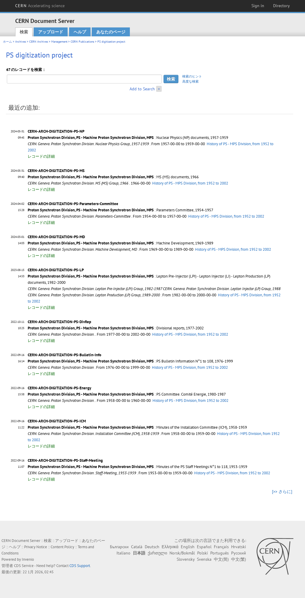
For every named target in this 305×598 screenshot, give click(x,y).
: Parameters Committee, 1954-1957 (120, 210)
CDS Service (24, 565)
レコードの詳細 (41, 156)
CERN (40, 5)
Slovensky (185, 559)
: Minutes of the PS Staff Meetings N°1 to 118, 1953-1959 (137, 466)
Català (136, 546)
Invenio (28, 559)
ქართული (157, 553)
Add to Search (142, 89)
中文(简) (221, 559)
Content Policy (62, 546)
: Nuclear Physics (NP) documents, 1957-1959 (128, 137)
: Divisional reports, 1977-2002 (116, 328)
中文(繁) (238, 559)
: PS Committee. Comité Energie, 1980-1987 (127, 394)
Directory (281, 5)
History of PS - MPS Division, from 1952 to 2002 (190, 183)
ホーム (7, 42)
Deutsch (152, 546)
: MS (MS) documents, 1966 (113, 176)
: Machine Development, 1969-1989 (120, 243)
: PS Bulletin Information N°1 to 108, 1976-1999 (130, 361)
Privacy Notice (35, 546)
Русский (238, 553)
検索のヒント (192, 76)
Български (119, 546)
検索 (24, 32)
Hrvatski (238, 546)
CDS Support (79, 565)
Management (59, 42)
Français (221, 546)
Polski (202, 553)
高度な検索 (190, 81)
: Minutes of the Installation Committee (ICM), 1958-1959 (137, 427)
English (187, 546)
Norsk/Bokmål (182, 553)
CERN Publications (82, 42)
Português (219, 553)
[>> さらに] (282, 491)
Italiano (123, 553)
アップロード (50, 32)
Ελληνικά (170, 546)
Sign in (257, 5)
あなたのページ (110, 32)
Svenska (204, 559)
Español (204, 546)
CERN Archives (38, 42)
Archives (20, 42)
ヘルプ (80, 32)
